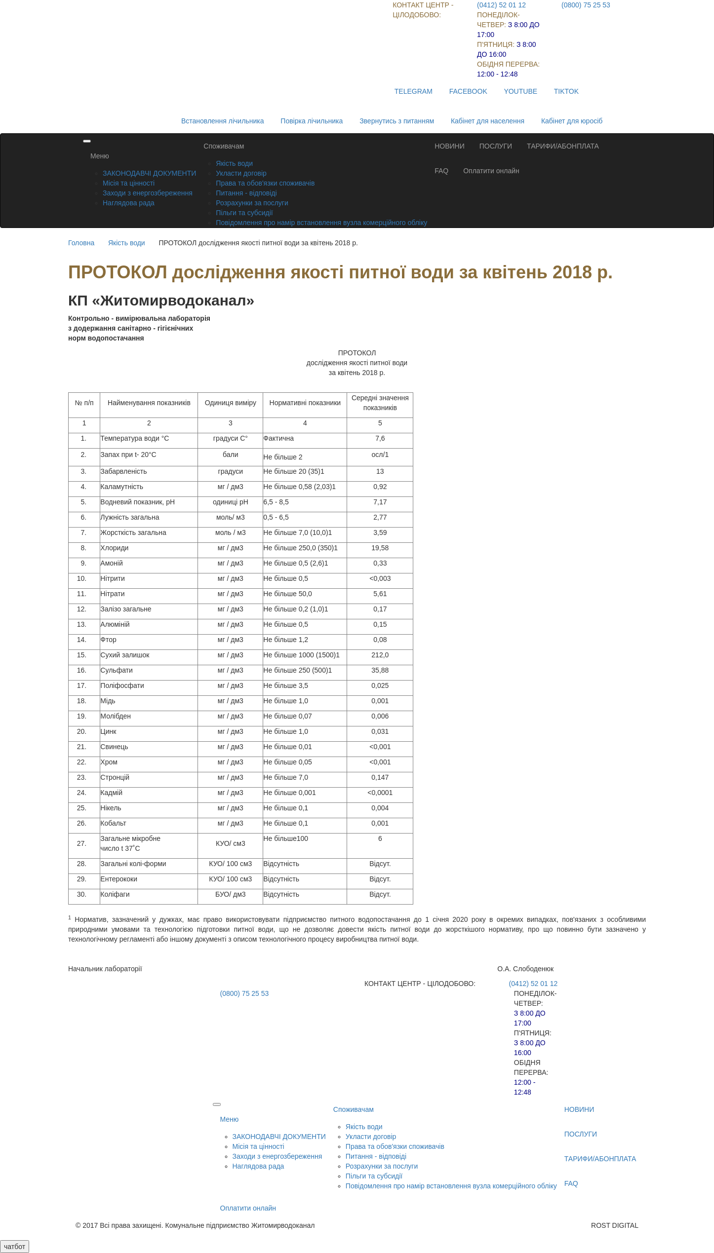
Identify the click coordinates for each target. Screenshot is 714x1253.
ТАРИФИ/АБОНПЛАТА (563, 146)
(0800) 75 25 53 (585, 5)
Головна (81, 243)
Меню (99, 156)
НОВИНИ (450, 146)
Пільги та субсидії (244, 213)
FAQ (441, 171)
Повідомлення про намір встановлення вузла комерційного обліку (321, 223)
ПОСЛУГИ (495, 146)
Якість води (234, 163)
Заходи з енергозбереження (148, 193)
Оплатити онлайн (491, 171)
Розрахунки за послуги (252, 203)
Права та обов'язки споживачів (265, 183)
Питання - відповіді (246, 193)
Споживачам (223, 146)
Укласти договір (241, 173)
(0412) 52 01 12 (501, 5)
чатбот (14, 1247)
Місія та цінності (129, 183)
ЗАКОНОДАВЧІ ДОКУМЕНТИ (149, 173)
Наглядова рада (129, 203)
